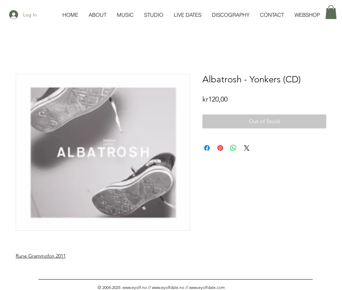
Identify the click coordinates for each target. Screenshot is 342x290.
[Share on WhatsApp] (233, 148)
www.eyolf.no (134, 287)
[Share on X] (247, 148)
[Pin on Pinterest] (220, 148)
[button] (331, 12)
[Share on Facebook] (207, 148)
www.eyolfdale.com (207, 287)
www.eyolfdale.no (168, 287)
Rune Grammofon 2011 (41, 256)
